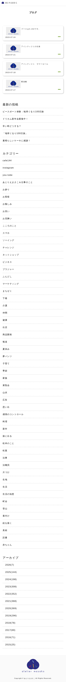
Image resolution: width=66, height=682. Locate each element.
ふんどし (7, 276)
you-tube (8, 175)
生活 (5, 487)
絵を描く (7, 523)
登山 (5, 508)
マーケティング (11, 284)
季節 (5, 371)
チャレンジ (8, 247)
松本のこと (8, 443)
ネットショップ (11, 255)
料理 (5, 421)
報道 (5, 342)
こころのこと (10, 226)
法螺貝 (6, 465)
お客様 (6, 197)
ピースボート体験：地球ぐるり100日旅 (23, 111)
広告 (5, 400)
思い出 (6, 407)
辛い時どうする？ (12, 126)
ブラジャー (8, 269)
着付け (6, 516)
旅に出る (7, 436)
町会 (5, 501)
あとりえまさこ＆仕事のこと (18, 182)
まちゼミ (7, 291)
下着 (5, 298)
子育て (6, 363)
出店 (5, 327)
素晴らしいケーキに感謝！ (16, 140)
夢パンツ (7, 356)
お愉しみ (7, 204)
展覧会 (6, 385)
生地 (5, 479)
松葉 (5, 450)
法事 (5, 458)
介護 (5, 305)
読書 (5, 537)
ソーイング (8, 240)
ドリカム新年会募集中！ (15, 119)
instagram (8, 168)
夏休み (6, 349)
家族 (5, 378)
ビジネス (7, 262)
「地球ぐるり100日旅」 (15, 133)
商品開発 (7, 334)
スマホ (6, 233)
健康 (5, 320)
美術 (5, 530)
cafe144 (7, 160)
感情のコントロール (13, 414)
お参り (6, 189)
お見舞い (7, 218)
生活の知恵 (8, 494)
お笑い (6, 211)
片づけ (6, 472)
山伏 (5, 392)
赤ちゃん (7, 545)
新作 (5, 429)
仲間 (5, 313)
